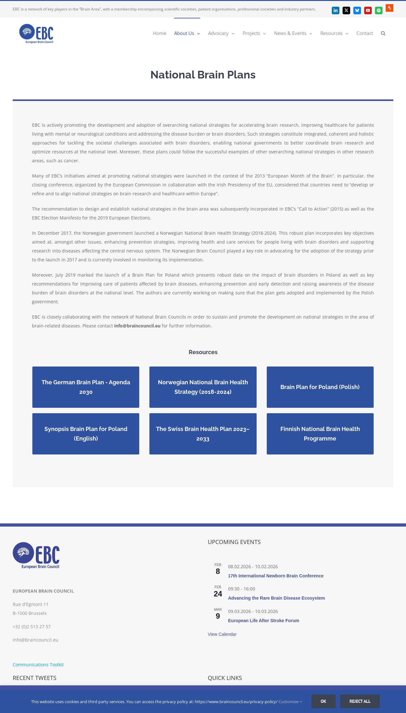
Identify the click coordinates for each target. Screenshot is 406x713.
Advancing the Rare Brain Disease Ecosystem (276, 598)
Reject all (360, 701)
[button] (383, 33)
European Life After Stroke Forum (263, 620)
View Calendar (222, 634)
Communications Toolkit (38, 665)
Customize (290, 701)
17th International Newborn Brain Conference (276, 575)
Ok (323, 701)
